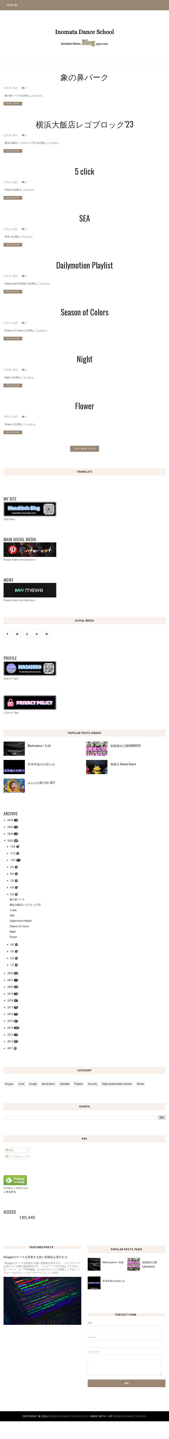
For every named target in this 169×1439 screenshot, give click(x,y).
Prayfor (78, 1083)
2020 (10, 986)
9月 (12, 867)
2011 (10, 1048)
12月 (13, 846)
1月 (12, 965)
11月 (13, 853)
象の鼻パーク (84, 76)
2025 (10, 827)
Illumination (48, 1083)
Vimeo (140, 1083)
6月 (12, 887)
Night (84, 359)
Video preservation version (117, 1083)
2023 (10, 840)
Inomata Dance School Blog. (69, 1416)
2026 (10, 820)
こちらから (10, 1191)
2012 (10, 1041)
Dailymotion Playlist (84, 265)
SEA (84, 218)
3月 (12, 951)
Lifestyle (64, 1083)
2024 (10, 833)
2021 (10, 980)
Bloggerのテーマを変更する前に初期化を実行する (35, 1257)
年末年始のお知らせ (41, 764)
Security (92, 1083)
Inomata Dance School (129, 1416)
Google (33, 1083)
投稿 (9, 1150)
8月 (12, 873)
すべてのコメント (17, 1156)
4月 (12, 944)
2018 (10, 1000)
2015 (10, 1021)
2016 (10, 1014)
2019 (10, 993)
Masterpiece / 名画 (39, 745)
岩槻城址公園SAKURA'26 (125, 745)
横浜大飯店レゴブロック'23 (84, 124)
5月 (12, 894)
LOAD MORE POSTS (85, 449)
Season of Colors (84, 312)
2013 (10, 1034)
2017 (10, 1007)
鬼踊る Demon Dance (123, 764)
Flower (84, 406)
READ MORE (13, 104)
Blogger (9, 1083)
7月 (12, 880)
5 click (84, 171)
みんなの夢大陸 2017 (41, 782)
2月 (12, 958)
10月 (13, 860)
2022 (10, 973)
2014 (10, 1027)
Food (21, 1083)
